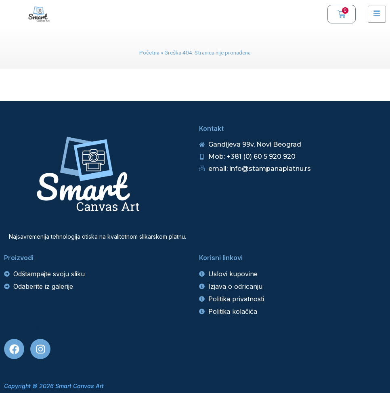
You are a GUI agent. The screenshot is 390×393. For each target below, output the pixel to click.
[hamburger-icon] (377, 14)
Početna (149, 52)
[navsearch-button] (317, 14)
